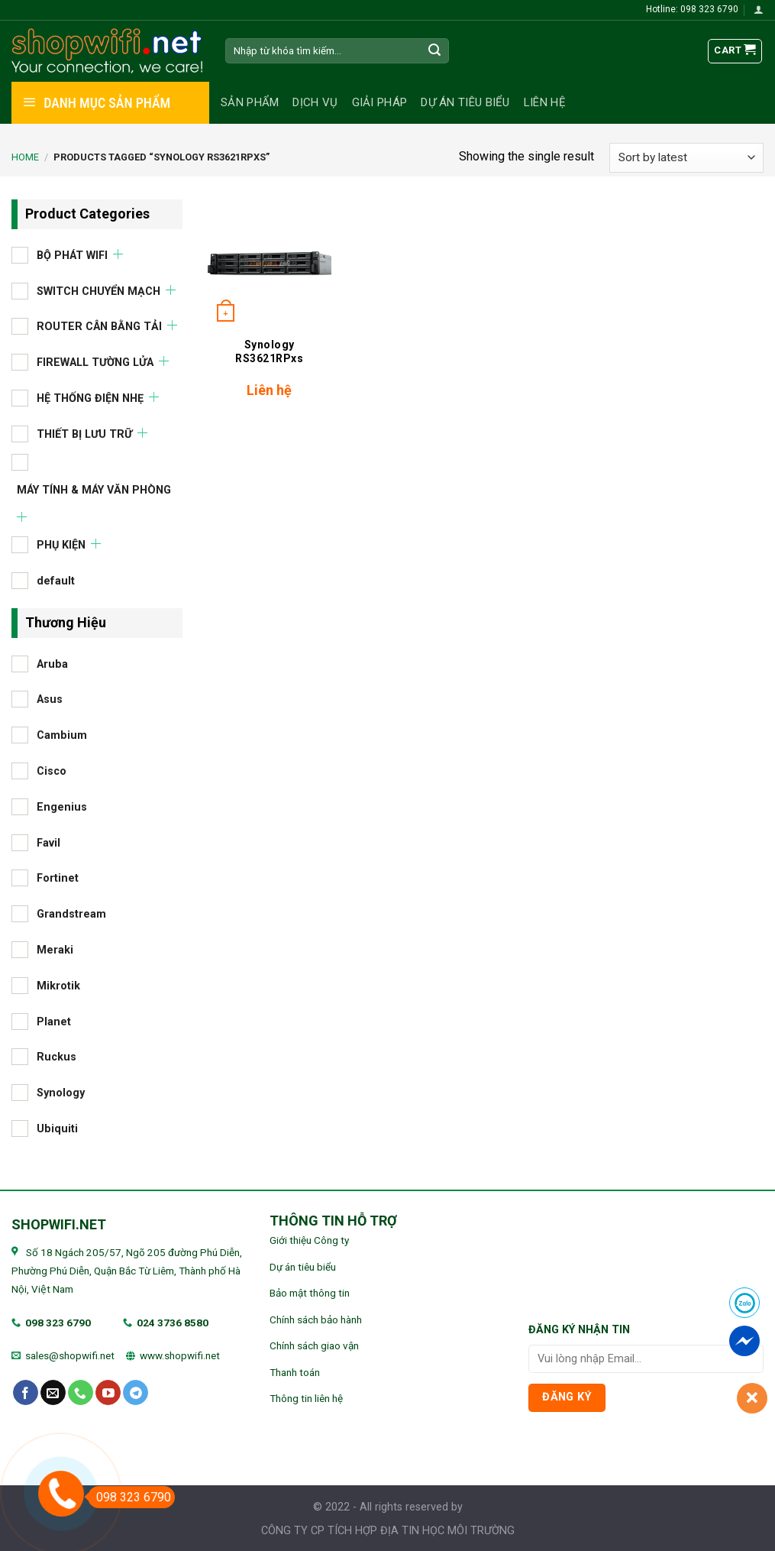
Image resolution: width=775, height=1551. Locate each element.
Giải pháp (380, 102)
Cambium (62, 735)
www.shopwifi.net (180, 1355)
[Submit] (434, 51)
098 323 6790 (58, 1322)
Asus (50, 699)
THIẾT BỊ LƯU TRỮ (84, 433)
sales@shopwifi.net (70, 1355)
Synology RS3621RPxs (269, 351)
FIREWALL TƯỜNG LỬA (95, 362)
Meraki (55, 950)
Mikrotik (58, 985)
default (56, 581)
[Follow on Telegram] (135, 1393)
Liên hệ (545, 102)
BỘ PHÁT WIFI (72, 254)
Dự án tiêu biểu (465, 102)
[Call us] (80, 1393)
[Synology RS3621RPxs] (269, 263)
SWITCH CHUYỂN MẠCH (98, 290)
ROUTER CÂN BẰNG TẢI (99, 326)
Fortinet (58, 878)
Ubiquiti (57, 1128)
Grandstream (71, 914)
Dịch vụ (314, 102)
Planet (54, 1021)
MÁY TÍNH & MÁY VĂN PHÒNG (94, 489)
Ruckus (56, 1057)
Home (25, 157)
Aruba (52, 663)
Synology (61, 1092)
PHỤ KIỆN (61, 545)
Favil (48, 842)
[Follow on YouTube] (108, 1393)
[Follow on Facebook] (25, 1393)
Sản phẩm (250, 102)
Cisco (51, 771)
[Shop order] (686, 158)
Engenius (62, 806)
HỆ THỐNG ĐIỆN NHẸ (90, 397)
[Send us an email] (53, 1393)
